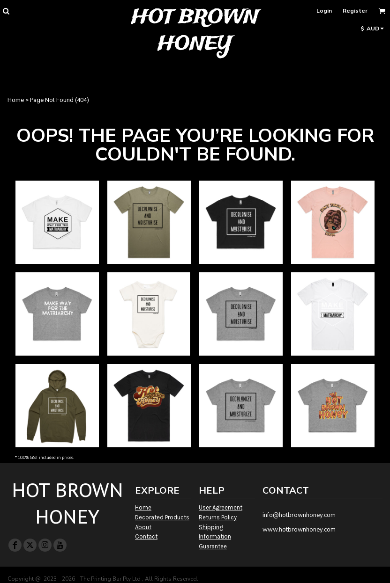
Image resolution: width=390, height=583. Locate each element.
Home (16, 99)
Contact (146, 536)
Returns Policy (218, 517)
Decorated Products (162, 517)
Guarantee (213, 546)
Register (355, 11)
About (143, 527)
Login (324, 11)
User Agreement (220, 507)
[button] (5, 11)
